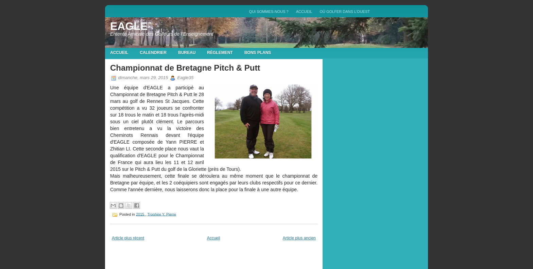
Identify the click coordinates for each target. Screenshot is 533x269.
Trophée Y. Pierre (161, 214)
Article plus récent (128, 238)
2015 (140, 214)
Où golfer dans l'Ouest (345, 12)
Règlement (220, 52)
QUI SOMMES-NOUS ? (269, 12)
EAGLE (129, 26)
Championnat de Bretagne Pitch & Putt (185, 67)
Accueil (304, 12)
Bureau (186, 52)
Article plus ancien (299, 238)
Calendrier (153, 52)
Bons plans (257, 52)
